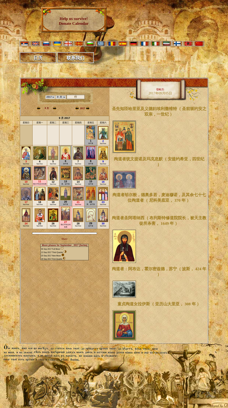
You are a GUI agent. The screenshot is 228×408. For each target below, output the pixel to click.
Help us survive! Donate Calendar (74, 21)
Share (64, 239)
